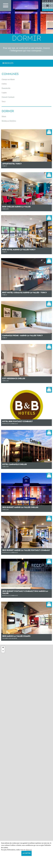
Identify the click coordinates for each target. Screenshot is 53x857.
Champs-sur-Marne (8, 79)
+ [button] (3, 647)
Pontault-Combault (8, 97)
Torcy (4, 101)
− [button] (3, 651)
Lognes (4, 92)
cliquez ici (29, 850)
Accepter (26, 853)
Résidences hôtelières (9, 121)
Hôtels (4, 116)
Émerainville (6, 88)
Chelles (4, 84)
